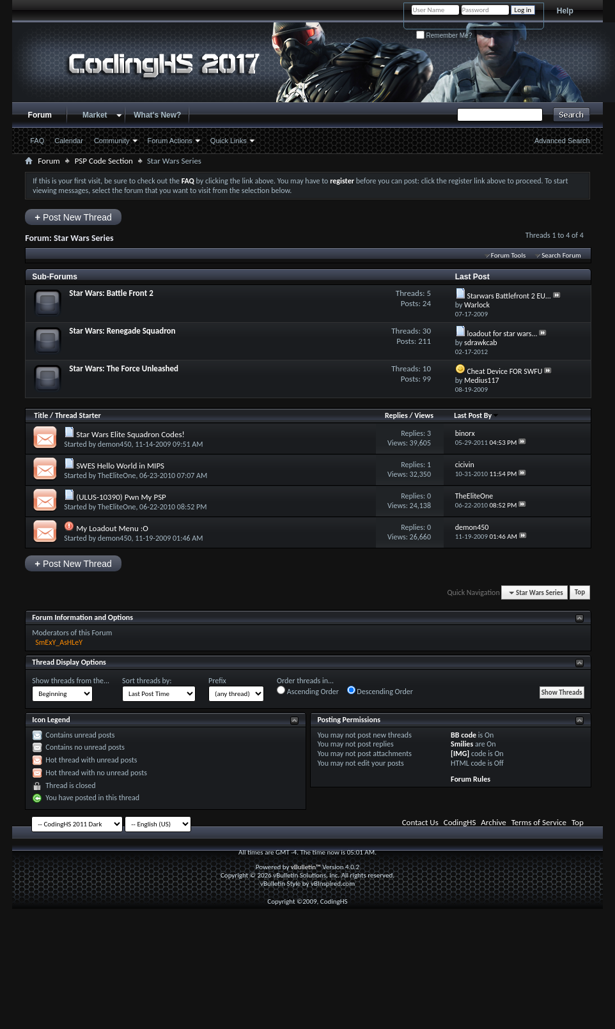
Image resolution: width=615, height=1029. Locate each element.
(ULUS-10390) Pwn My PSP (121, 497)
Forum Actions (170, 140)
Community (112, 140)
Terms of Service (538, 822)
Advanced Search (562, 140)
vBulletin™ (306, 867)
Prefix (217, 680)
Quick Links (228, 140)
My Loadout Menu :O (112, 528)
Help (565, 10)
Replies (396, 415)
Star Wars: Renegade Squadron (122, 331)
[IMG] (460, 753)
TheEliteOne (117, 475)
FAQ (37, 140)
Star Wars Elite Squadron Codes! (130, 434)
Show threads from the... (70, 680)
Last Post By (476, 415)
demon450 (115, 444)
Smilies (462, 743)
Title (41, 415)
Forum (40, 115)
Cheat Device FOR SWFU (504, 371)
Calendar (68, 140)
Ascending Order (308, 691)
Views (423, 415)
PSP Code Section (104, 161)
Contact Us (420, 822)
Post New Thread (73, 217)
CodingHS (460, 822)
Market (94, 115)
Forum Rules (470, 779)
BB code (463, 735)
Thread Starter (78, 415)
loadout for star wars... (502, 333)
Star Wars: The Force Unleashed (123, 368)
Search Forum (561, 255)
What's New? (157, 115)
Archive (493, 822)
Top (580, 593)
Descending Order (380, 691)
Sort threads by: (146, 680)
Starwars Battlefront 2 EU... (509, 295)
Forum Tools (508, 255)
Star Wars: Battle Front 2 (111, 293)
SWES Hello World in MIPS (120, 465)
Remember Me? (444, 35)
